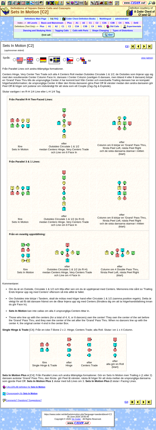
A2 (83, 23)
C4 (120, 23)
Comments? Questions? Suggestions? (22, 400)
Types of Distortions (123, 30)
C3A (104, 23)
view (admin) (147, 58)
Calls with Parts (80, 30)
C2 (97, 23)
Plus (69, 23)
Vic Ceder (76, 419)
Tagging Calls (62, 30)
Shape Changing (100, 30)
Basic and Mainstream (52, 23)
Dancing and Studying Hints (37, 30)
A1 (77, 23)
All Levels (32, 23)
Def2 (136, 23)
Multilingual (105, 19)
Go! (108, 34)
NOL (127, 23)
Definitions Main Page (35, 19)
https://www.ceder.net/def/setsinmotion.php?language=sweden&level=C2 (78, 414)
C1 (90, 23)
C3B (112, 23)
